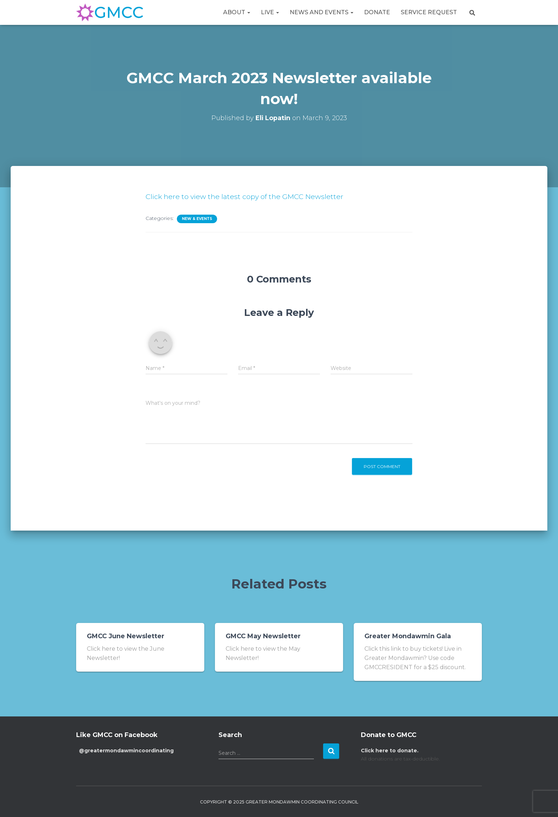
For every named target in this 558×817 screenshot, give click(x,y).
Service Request (429, 12)
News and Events (321, 12)
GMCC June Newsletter (125, 636)
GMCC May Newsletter (263, 636)
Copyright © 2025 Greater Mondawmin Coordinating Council (279, 802)
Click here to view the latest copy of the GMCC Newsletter (246, 196)
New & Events (197, 218)
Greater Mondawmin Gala (407, 636)
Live (270, 12)
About (236, 12)
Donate (377, 12)
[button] (248, 12)
